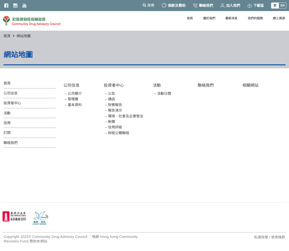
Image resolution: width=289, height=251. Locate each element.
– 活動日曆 (162, 93)
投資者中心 (114, 85)
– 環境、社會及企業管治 (124, 116)
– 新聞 (110, 122)
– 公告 (110, 93)
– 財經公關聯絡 (117, 133)
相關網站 (250, 85)
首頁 (7, 36)
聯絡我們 (203, 6)
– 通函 (110, 99)
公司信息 (71, 85)
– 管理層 (71, 99)
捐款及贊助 (174, 6)
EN (282, 5)
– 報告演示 (113, 110)
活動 (157, 85)
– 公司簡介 (73, 93)
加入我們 (230, 6)
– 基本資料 (73, 105)
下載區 (256, 6)
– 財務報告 (113, 105)
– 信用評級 (113, 127)
